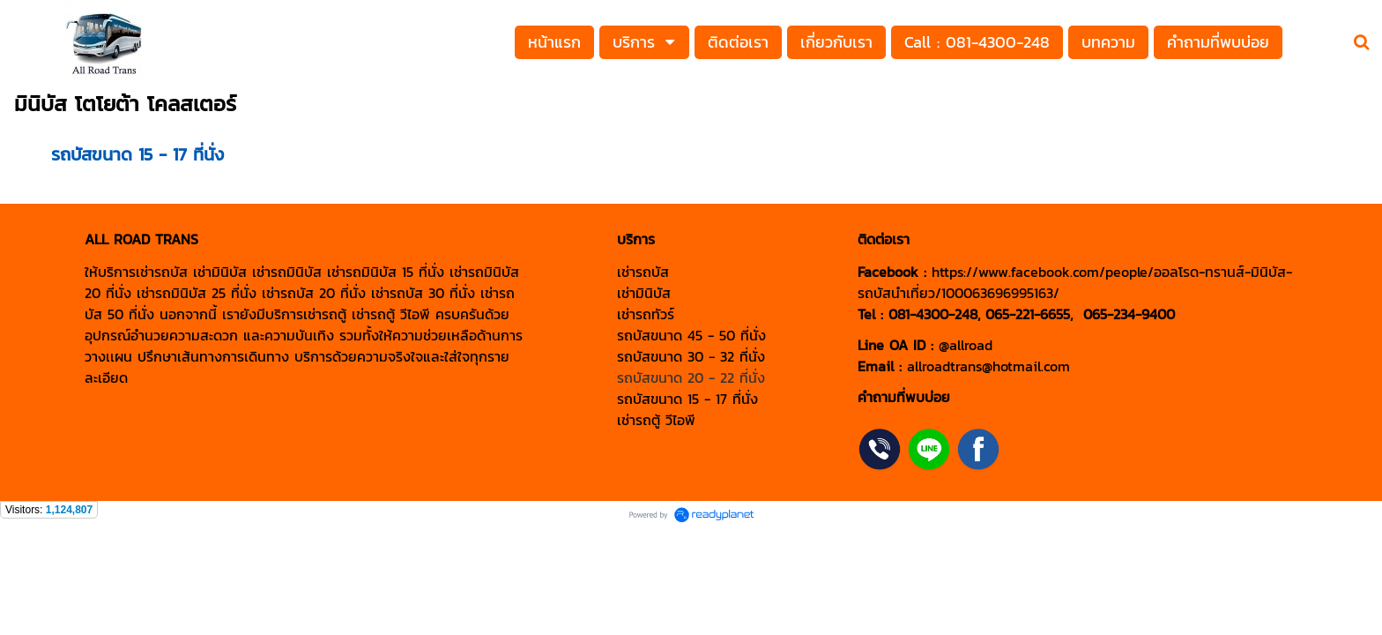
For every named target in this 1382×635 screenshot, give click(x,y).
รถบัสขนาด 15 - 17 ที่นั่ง (137, 154)
